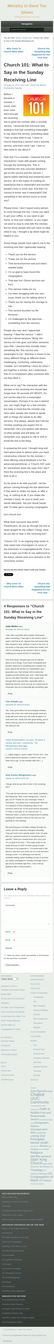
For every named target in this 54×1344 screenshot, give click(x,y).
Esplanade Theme (20, 1335)
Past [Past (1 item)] (49, 1146)
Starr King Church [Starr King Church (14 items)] (38, 1161)
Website (8, 948)
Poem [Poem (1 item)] (41, 1149)
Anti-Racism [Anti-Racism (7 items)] (38, 1091)
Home (18, 38)
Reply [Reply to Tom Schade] (10, 732)
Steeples (37, 1027)
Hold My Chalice (8, 1041)
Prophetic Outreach (41, 1058)
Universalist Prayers (9, 1054)
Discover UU (7, 1233)
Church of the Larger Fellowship (15, 1228)
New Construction (40, 1019)
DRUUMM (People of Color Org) (15, 1237)
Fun (34, 1045)
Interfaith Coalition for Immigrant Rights (18, 1318)
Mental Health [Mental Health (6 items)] (39, 1142)
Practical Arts (9, 88)
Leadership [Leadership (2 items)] (41, 1133)
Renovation (38, 1023)
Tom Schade (12, 701)
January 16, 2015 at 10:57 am (17, 778)
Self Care (37, 1062)
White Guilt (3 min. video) (12, 1215)
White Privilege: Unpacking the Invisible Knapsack (22, 1219)
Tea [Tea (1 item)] (52, 1167)
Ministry (43, 85)
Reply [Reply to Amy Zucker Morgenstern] (10, 873)
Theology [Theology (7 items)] (36, 1170)
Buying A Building (40, 1010)
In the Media (35, 1036)
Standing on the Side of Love (14, 1246)
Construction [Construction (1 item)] (34, 1109)
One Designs (37, 1335)
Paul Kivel (6, 1206)
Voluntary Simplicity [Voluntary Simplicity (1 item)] (37, 1184)
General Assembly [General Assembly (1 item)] (46, 1120)
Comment (10, 905)
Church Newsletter (38, 1032)
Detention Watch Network (12, 1304)
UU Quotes (6, 1264)
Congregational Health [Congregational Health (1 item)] (38, 1106)
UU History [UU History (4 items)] (45, 1180)
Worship (36, 1075)
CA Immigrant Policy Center (13, 1300)
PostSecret (5, 1045)
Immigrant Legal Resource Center (16, 1309)
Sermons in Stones (9, 1050)
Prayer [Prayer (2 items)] (46, 1149)
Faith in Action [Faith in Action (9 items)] (40, 1110)
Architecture (38, 997)
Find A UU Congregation (12, 1242)
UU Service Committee (11, 1268)
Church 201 (35, 988)
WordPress (7, 1341)
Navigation (27, 24)
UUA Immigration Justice (12, 1322)
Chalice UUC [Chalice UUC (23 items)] (37, 1096)
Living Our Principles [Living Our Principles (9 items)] (37, 1137)
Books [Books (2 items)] (50, 1091)
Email (10, 940)
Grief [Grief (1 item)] (32, 1123)
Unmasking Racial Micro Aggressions (17, 1211)
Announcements (37, 979)
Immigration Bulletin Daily (12, 1313)
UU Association (8, 1255)
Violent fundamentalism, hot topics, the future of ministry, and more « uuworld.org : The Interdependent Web (25, 743)
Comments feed (7, 1075)
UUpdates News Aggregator (13, 1291)
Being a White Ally (9, 1197)
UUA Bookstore (8, 1286)
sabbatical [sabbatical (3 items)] (46, 1156)
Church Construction (39, 993)
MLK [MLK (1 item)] (37, 1146)
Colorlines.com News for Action (15, 1202)
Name (10, 931)
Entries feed (6, 1071)
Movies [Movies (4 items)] (44, 1146)
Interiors (36, 1014)
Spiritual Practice (40, 1067)
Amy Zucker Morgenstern (19, 775)
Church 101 (27, 38)
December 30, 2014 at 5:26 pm (17, 705)
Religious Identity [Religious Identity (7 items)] (36, 1154)
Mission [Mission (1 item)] (33, 1146)
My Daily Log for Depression (12, 1007)
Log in (3, 1066)
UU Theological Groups (11, 1273)
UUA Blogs (6, 1282)
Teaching (18, 88)
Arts (35, 1001)
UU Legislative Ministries (12, 1260)
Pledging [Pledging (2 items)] (34, 1149)
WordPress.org (7, 1080)
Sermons (34, 1080)
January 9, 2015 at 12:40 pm (17, 749)
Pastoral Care (39, 1049)
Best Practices (39, 1006)
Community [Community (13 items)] (39, 1102)
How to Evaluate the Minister (13, 1012)
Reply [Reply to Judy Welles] (10, 693)
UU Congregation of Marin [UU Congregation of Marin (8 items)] (41, 1177)
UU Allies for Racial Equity (13, 1251)
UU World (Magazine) (11, 1277)
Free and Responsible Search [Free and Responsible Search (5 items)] (40, 1116)
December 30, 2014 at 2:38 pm (17, 629)
